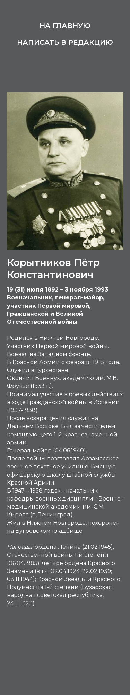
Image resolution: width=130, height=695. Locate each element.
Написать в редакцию (65, 42)
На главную (65, 25)
